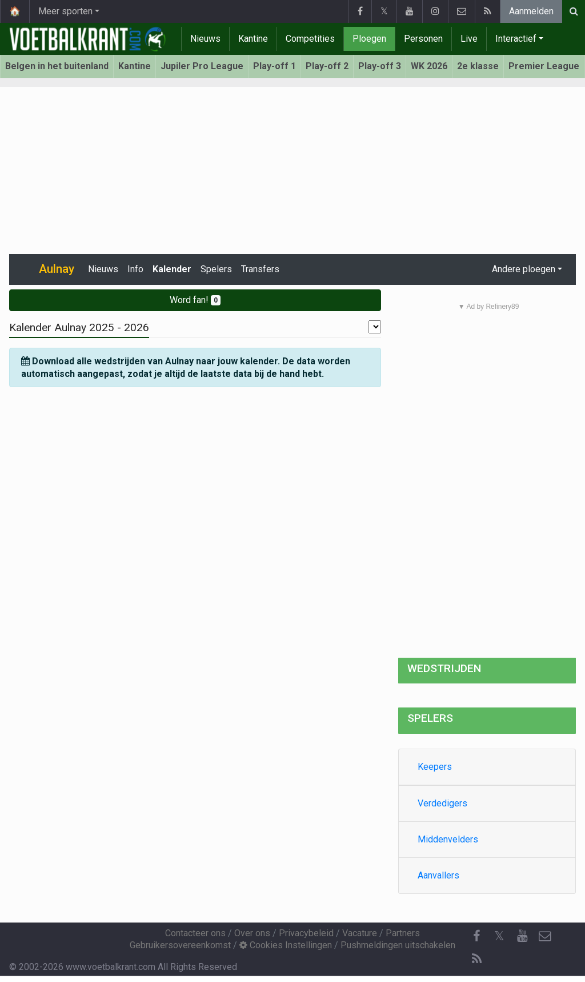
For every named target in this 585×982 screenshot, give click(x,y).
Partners (403, 933)
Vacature (359, 933)
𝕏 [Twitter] (499, 936)
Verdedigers (442, 803)
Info (135, 269)
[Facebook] (476, 936)
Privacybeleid (306, 933)
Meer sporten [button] (65, 11)
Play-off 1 (274, 66)
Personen (423, 38)
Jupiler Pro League (202, 66)
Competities (310, 38)
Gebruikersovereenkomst (180, 945)
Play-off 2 (327, 66)
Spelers (216, 269)
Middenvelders (448, 839)
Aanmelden (531, 11)
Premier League (543, 66)
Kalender (172, 269)
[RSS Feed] (476, 959)
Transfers (260, 269)
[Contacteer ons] (545, 936)
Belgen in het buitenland (57, 66)
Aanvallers (438, 875)
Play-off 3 (379, 66)
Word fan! (195, 300)
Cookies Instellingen (285, 945)
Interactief (515, 38)
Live (469, 38)
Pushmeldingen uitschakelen (397, 945)
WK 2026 (429, 66)
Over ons (252, 933)
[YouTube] (522, 936)
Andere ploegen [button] (523, 269)
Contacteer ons (195, 933)
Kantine (253, 38)
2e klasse (478, 66)
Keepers (435, 766)
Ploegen (369, 38)
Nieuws (205, 38)
